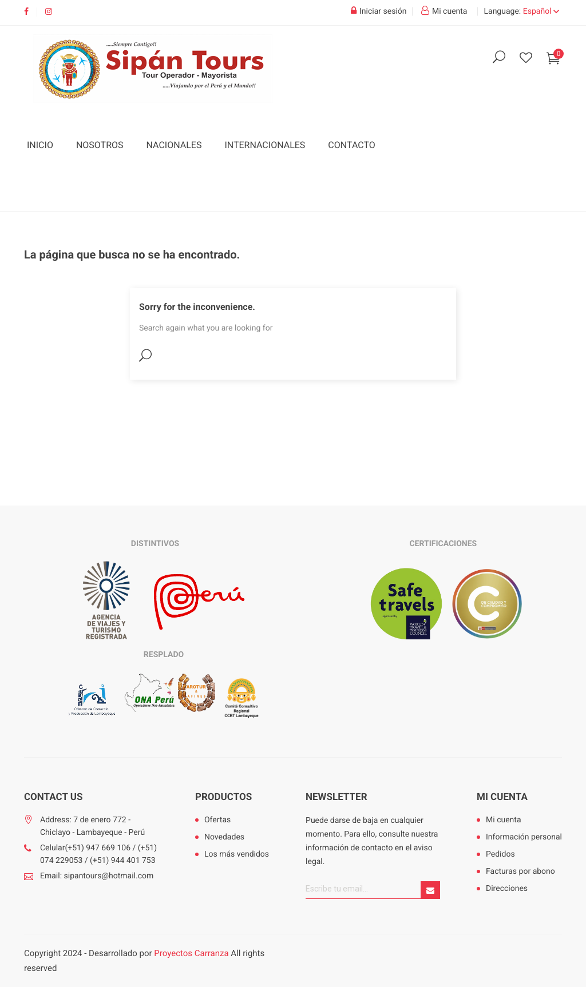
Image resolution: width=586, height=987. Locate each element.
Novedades (224, 837)
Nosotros (100, 145)
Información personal (524, 837)
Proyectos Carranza (191, 953)
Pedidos (500, 854)
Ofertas (217, 820)
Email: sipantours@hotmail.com (96, 876)
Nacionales (174, 145)
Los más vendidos (236, 854)
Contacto (351, 145)
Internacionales (264, 145)
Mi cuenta (502, 797)
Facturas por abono (520, 871)
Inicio (40, 145)
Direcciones (507, 888)
